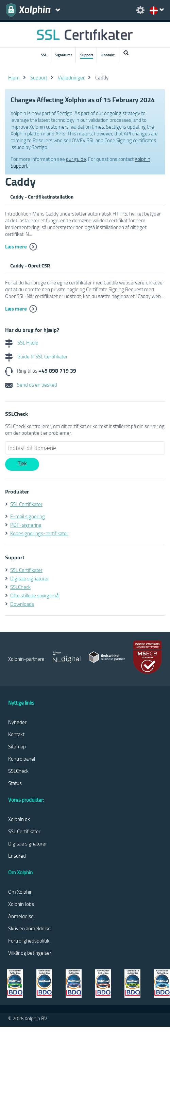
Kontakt (108, 55)
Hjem (14, 77)
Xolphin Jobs (21, 903)
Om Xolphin (20, 891)
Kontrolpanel (21, 758)
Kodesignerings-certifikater (39, 533)
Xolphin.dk (19, 819)
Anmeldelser (21, 916)
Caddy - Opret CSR (30, 265)
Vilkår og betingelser (29, 952)
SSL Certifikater (26, 504)
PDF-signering (25, 524)
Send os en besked (31, 384)
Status (15, 783)
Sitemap (17, 746)
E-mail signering (27, 516)
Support (86, 55)
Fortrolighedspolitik (28, 940)
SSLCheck (20, 586)
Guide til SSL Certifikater (36, 356)
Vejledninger (71, 77)
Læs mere (16, 246)
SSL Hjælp (21, 342)
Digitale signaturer (29, 578)
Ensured (17, 855)
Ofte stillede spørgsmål (35, 595)
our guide (76, 158)
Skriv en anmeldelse (29, 928)
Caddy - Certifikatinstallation (41, 196)
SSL (44, 55)
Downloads (22, 603)
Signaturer (63, 55)
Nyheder (17, 722)
